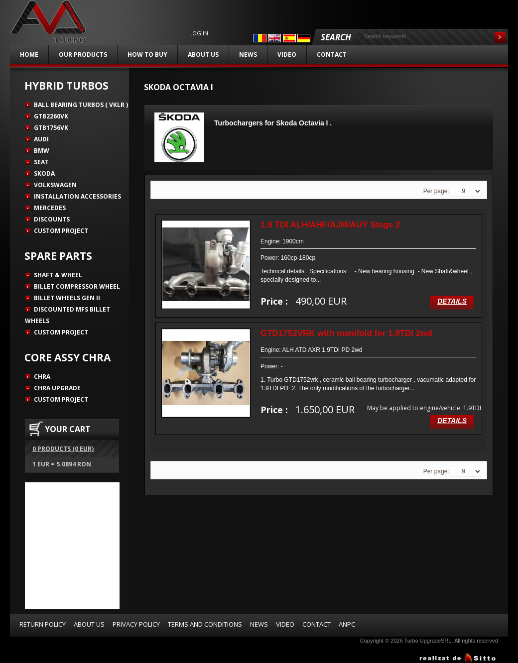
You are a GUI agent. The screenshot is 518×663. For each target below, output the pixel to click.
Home (29, 54)
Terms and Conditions (205, 624)
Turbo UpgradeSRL (427, 641)
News (248, 54)
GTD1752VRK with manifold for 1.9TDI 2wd (346, 333)
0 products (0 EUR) (63, 448)
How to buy (147, 54)
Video (286, 54)
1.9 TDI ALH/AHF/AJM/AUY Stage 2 (330, 224)
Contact (332, 54)
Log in (198, 33)
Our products (83, 54)
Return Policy (42, 624)
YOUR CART (68, 429)
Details (452, 301)
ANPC (347, 624)
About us (203, 54)
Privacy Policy (136, 624)
